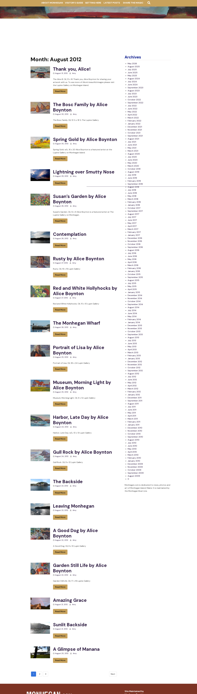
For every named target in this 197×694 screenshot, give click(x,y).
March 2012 (133, 388)
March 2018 (133, 199)
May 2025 (132, 75)
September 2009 (136, 473)
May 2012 (132, 382)
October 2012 (134, 367)
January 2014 (134, 322)
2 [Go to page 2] (39, 674)
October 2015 (134, 274)
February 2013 (134, 355)
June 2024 (133, 84)
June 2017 (132, 220)
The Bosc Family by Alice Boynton (80, 107)
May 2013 (132, 346)
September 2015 (135, 277)
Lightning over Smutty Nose (83, 172)
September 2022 (135, 102)
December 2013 (135, 325)
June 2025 (132, 72)
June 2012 (132, 379)
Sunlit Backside (70, 625)
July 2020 (132, 157)
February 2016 (134, 268)
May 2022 (132, 111)
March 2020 (133, 166)
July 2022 (132, 105)
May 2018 (132, 196)
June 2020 (133, 160)
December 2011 (134, 397)
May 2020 (132, 163)
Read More (60, 91)
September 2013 (135, 334)
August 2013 (133, 337)
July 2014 (132, 310)
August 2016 (133, 250)
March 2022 (133, 117)
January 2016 (134, 271)
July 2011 (132, 406)
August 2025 (134, 66)
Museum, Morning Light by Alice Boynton (82, 385)
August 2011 (133, 403)
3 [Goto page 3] (45, 674)
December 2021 (135, 126)
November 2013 (135, 328)
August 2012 (133, 373)
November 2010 (135, 430)
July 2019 (132, 175)
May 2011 (132, 412)
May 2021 (132, 148)
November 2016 (135, 241)
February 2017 (134, 232)
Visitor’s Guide (74, 2)
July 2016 (132, 253)
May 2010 (132, 449)
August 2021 (133, 138)
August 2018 (133, 187)
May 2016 (132, 259)
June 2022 (132, 108)
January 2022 (134, 123)
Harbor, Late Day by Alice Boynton (80, 420)
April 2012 (132, 385)
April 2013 (132, 349)
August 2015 (133, 280)
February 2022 (134, 120)
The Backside (68, 482)
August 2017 (133, 214)
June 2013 (132, 343)
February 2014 (134, 319)
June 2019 (132, 178)
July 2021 (132, 141)
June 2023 (132, 96)
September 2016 (135, 247)
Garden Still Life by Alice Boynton (80, 568)
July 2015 (132, 283)
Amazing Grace (70, 600)
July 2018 (132, 190)
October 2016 (134, 244)
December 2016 (135, 238)
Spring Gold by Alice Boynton (85, 139)
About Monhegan (52, 2)
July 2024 (132, 81)
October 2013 (134, 331)
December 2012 (135, 361)
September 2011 (135, 400)
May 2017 (132, 223)
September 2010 (135, 436)
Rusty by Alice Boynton (78, 259)
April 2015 (132, 289)
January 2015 (134, 292)
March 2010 (133, 455)
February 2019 (134, 181)
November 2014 (135, 298)
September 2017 (135, 211)
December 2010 (135, 427)
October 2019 (134, 169)
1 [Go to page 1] (33, 674)
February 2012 (134, 391)
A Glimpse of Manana (76, 649)
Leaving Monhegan (73, 506)
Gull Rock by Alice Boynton (82, 452)
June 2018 (132, 193)
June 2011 (132, 409)
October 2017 (134, 208)
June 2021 (132, 144)
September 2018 (135, 184)
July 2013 (132, 340)
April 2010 (132, 452)
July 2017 (132, 217)
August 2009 (134, 476)
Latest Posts (112, 2)
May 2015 (132, 286)
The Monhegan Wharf (76, 323)
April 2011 (132, 415)
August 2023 (134, 90)
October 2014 (134, 301)
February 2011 (134, 421)
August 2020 (134, 154)
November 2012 (135, 364)
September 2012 (135, 370)
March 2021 (133, 151)
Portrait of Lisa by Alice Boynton (78, 350)
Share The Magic (133, 2)
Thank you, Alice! (72, 69)
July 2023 (132, 93)
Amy (74, 73)
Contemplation (69, 234)
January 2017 (134, 235)
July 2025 (132, 69)
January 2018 (134, 205)
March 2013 (133, 352)
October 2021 (134, 132)
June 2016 (132, 256)
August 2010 (133, 440)
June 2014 (132, 313)
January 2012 (134, 394)
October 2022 (134, 99)
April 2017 (132, 226)
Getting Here (93, 2)
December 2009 (135, 464)
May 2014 (132, 316)
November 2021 (135, 129)
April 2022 (132, 114)
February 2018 (134, 202)
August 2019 (133, 172)
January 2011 (133, 424)
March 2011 (133, 418)
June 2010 (132, 446)
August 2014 (133, 307)
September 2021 (135, 135)
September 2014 (135, 304)
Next (113, 674)
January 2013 (134, 358)
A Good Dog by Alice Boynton (75, 533)
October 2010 (134, 433)
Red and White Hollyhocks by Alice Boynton (85, 291)
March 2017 (133, 229)
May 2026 (132, 63)
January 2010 (134, 461)
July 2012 (132, 376)
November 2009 (135, 467)
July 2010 (132, 443)
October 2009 (134, 470)
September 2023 (135, 87)
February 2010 (134, 458)
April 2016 (132, 262)
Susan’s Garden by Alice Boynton (79, 199)
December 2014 (135, 295)
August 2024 (134, 78)
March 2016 (133, 265)
